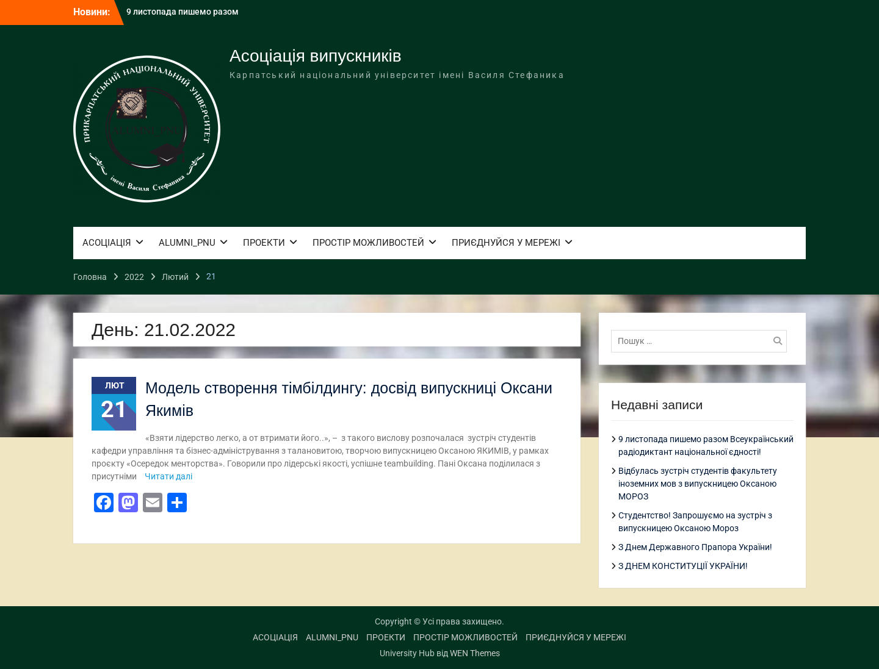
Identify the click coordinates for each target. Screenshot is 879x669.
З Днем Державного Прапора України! (695, 547)
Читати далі (168, 476)
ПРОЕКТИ (264, 242)
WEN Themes (475, 653)
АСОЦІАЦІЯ (106, 242)
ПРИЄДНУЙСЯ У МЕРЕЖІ (506, 242)
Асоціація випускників (316, 55)
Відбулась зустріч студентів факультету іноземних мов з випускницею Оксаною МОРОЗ (697, 483)
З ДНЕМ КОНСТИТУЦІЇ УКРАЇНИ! (683, 566)
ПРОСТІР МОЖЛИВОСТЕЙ (368, 242)
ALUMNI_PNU (187, 242)
